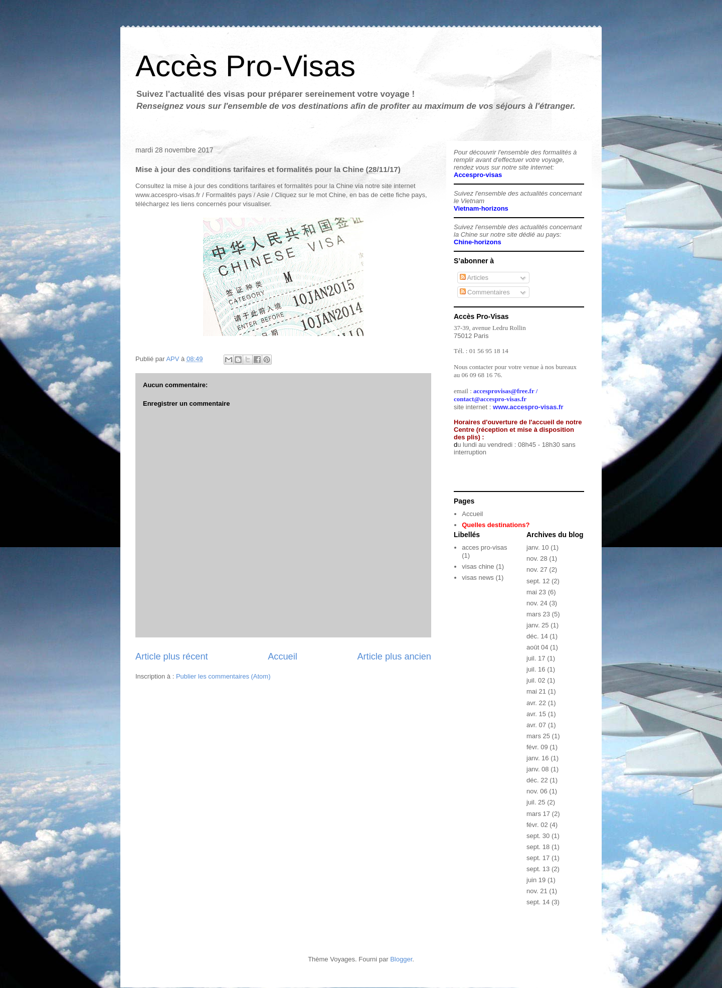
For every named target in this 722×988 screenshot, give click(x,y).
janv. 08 (537, 769)
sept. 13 (538, 869)
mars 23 (538, 614)
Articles (474, 277)
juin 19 (536, 880)
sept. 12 (538, 581)
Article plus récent (171, 656)
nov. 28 (537, 558)
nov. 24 (537, 603)
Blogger (401, 959)
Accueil (282, 656)
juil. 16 (536, 669)
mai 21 (536, 691)
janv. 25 (537, 625)
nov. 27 (537, 569)
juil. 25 (536, 802)
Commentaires (485, 292)
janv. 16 (537, 758)
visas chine (478, 566)
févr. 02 (537, 825)
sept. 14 (538, 902)
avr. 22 (536, 703)
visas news (478, 577)
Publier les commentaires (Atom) (223, 676)
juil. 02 (536, 680)
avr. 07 (536, 725)
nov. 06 (537, 791)
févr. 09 (537, 747)
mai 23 (536, 592)
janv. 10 (537, 547)
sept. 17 (538, 858)
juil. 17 (536, 658)
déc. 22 (537, 780)
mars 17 (538, 813)
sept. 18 (538, 847)
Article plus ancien (394, 656)
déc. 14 (537, 636)
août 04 (537, 647)
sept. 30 (538, 836)
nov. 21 (537, 891)
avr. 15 (536, 714)
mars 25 (538, 736)
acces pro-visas (484, 547)
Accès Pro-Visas (245, 66)
